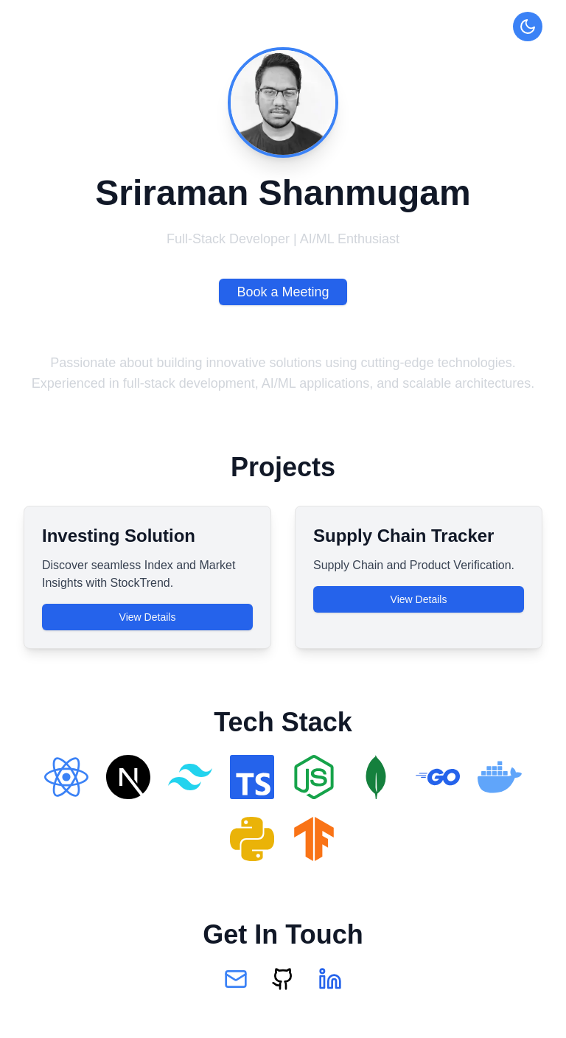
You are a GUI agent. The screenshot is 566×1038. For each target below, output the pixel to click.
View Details (147, 617)
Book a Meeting (283, 292)
